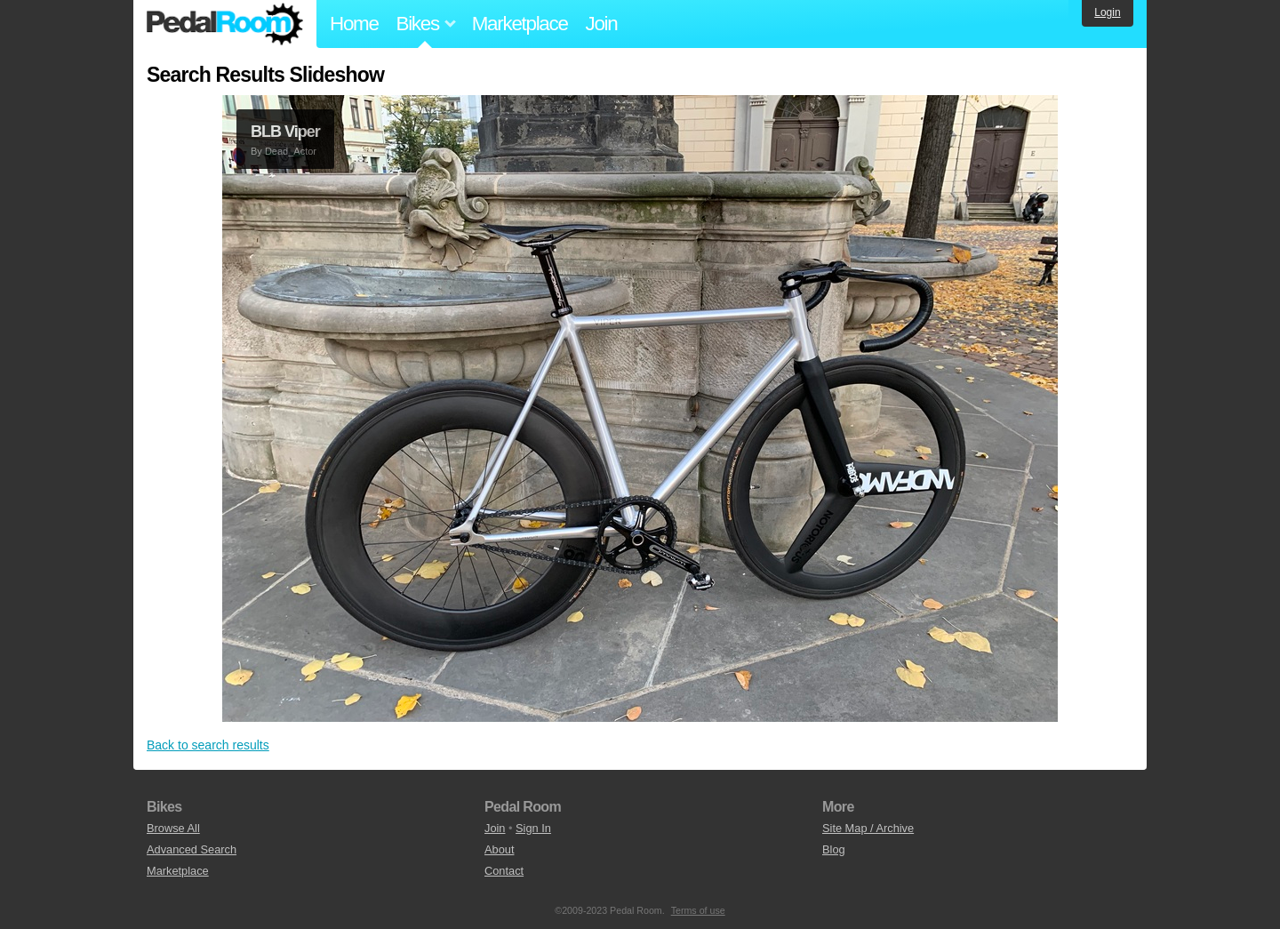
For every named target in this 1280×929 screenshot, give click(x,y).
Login (1107, 12)
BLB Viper (285, 131)
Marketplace (520, 23)
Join (602, 23)
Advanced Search (191, 849)
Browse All (173, 828)
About (499, 849)
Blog (833, 849)
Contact (504, 870)
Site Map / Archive (868, 828)
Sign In (533, 828)
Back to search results (208, 745)
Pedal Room (225, 24)
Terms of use (698, 910)
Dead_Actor (290, 151)
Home (354, 23)
